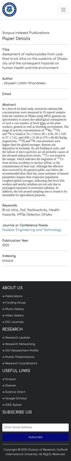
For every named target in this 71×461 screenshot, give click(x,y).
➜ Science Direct (13, 391)
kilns (43, 123)
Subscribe (35, 437)
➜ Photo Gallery (13, 309)
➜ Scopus (9, 379)
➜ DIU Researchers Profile (20, 350)
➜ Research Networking (18, 344)
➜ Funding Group (14, 302)
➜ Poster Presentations (18, 356)
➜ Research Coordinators (19, 363)
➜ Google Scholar (14, 398)
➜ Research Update (16, 337)
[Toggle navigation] (63, 9)
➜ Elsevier (9, 385)
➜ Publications (12, 296)
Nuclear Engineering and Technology (31, 230)
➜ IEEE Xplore (12, 404)
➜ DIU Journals (13, 321)
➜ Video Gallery (13, 315)
